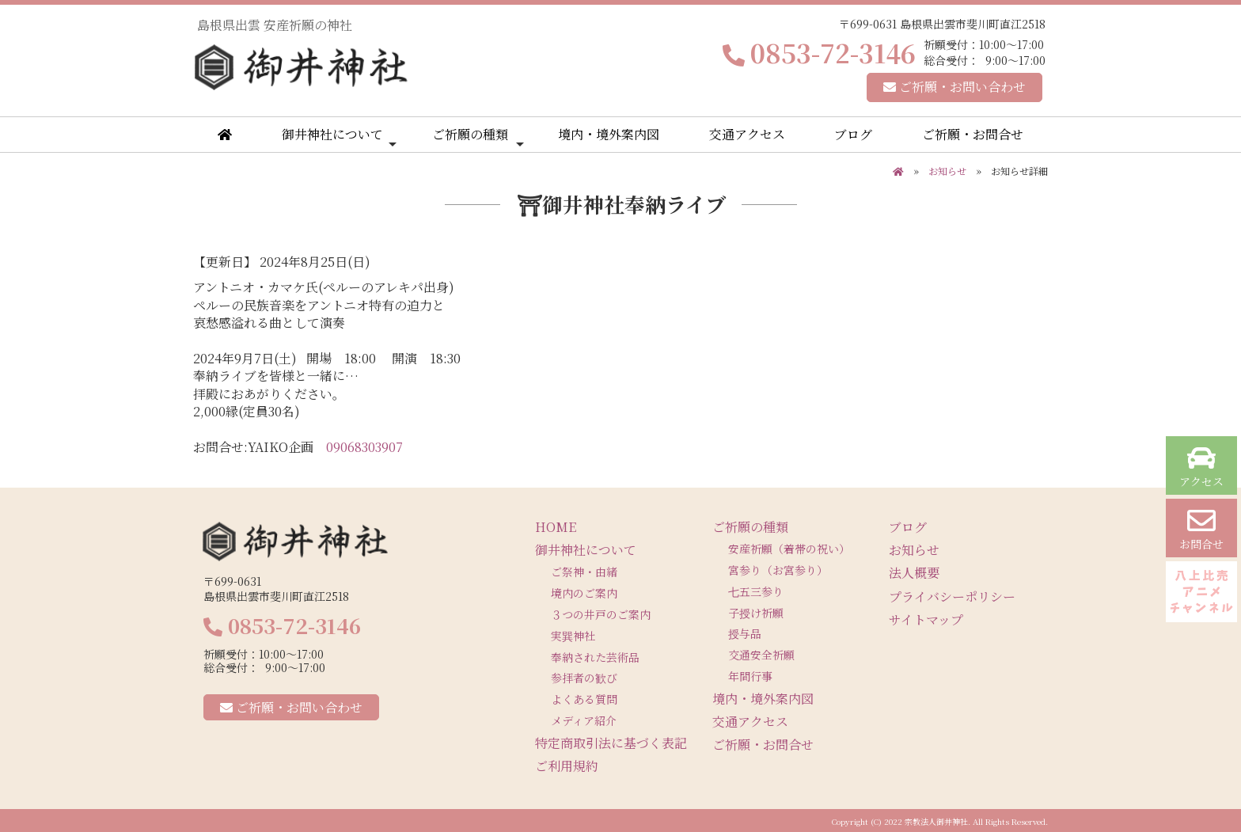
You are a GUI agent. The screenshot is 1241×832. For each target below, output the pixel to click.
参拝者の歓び (584, 678)
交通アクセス (747, 134)
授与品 (744, 633)
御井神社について (339, 137)
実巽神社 (573, 636)
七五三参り (756, 591)
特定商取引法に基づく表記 (611, 743)
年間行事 (750, 676)
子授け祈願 (756, 613)
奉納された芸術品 (595, 657)
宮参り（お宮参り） (778, 570)
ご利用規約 (566, 766)
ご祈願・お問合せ (972, 134)
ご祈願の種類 (478, 137)
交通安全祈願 (761, 655)
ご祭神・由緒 (584, 571)
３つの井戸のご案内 (601, 614)
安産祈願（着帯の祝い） (789, 549)
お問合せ (1201, 529)
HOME (555, 527)
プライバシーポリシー (952, 596)
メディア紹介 (584, 720)
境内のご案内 (584, 593)
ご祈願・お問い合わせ (954, 87)
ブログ (853, 134)
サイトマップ (926, 619)
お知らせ (947, 170)
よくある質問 (584, 699)
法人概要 (914, 573)
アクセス (1201, 466)
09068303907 (364, 447)
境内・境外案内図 (608, 134)
